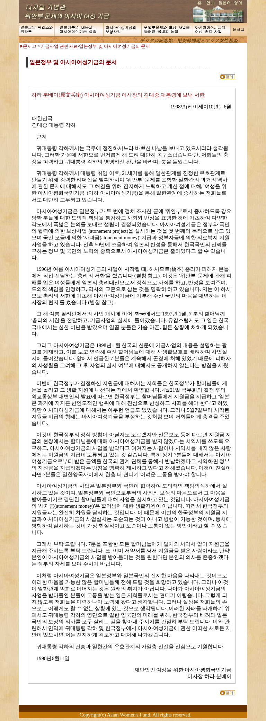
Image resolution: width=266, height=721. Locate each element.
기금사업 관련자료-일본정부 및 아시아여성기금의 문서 (95, 46)
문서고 (29, 46)
